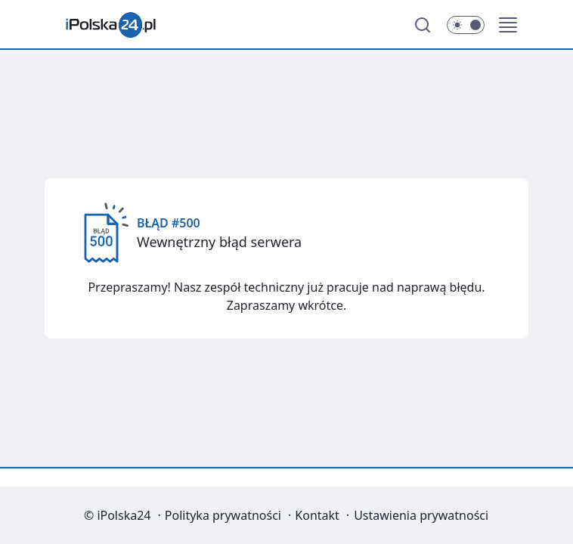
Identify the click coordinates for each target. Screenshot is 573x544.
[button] (508, 25)
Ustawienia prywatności (421, 515)
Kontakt (317, 515)
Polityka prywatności (223, 515)
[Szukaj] (422, 25)
